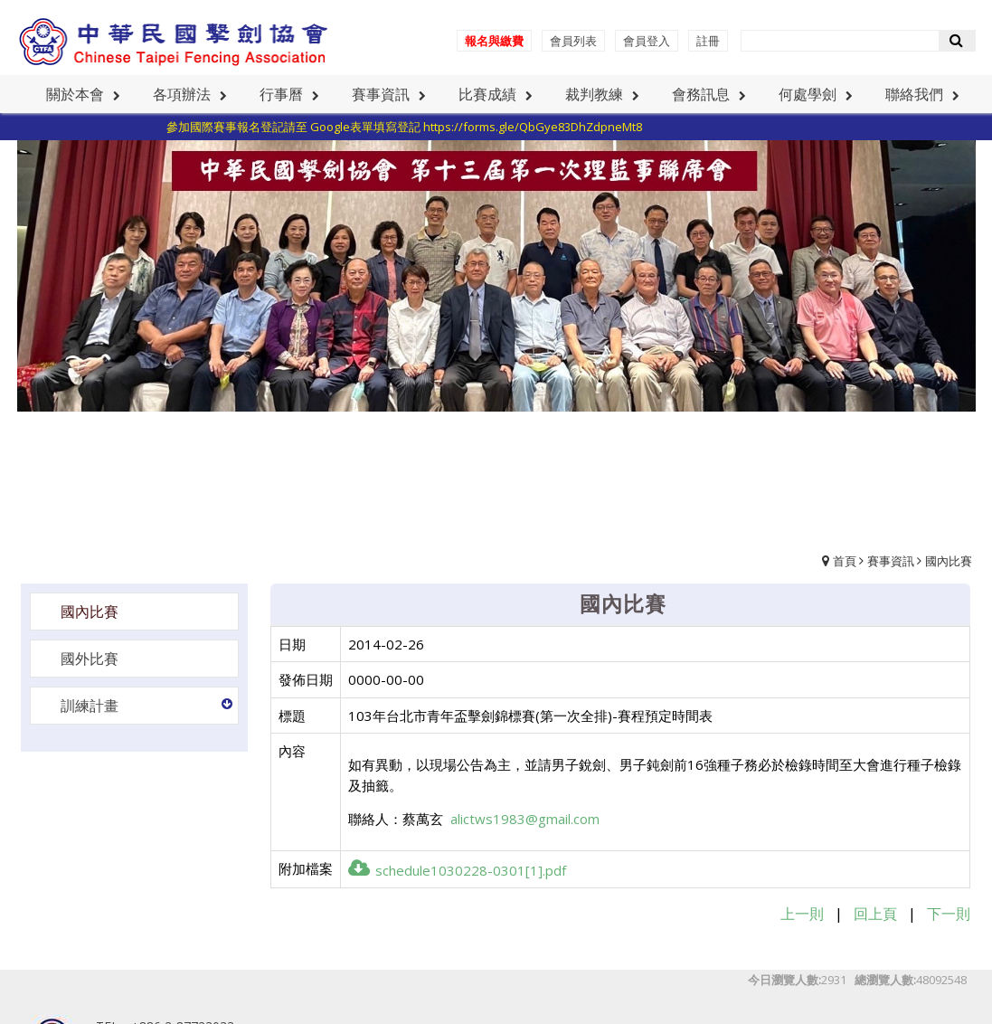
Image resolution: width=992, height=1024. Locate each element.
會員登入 (646, 41)
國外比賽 (89, 658)
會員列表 (573, 41)
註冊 (708, 41)
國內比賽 (948, 561)
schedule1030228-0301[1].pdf (457, 870)
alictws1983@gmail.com (525, 819)
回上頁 (875, 914)
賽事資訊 (890, 561)
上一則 (802, 914)
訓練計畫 (89, 706)
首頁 (844, 561)
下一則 (948, 914)
